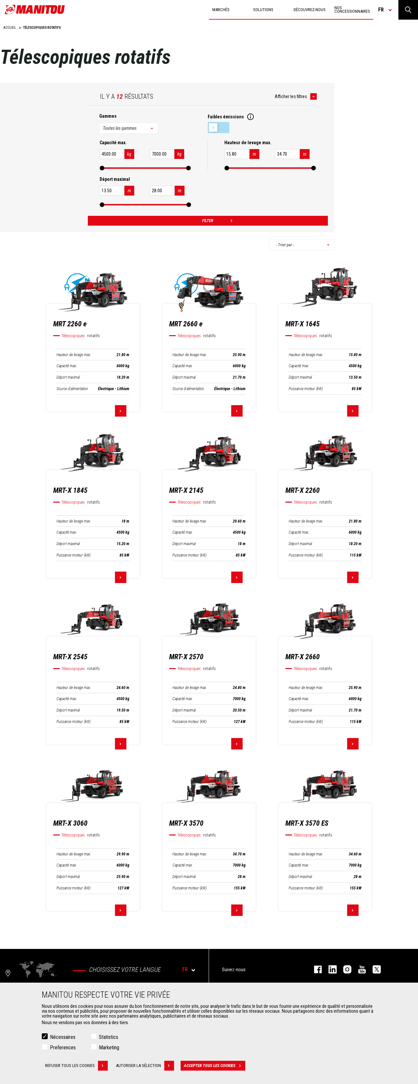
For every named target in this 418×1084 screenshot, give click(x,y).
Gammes (108, 116)
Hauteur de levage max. (73, 355)
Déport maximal (68, 377)
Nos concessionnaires (352, 9)
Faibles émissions (218, 127)
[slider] (102, 168)
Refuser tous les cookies (76, 1066)
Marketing (109, 1048)
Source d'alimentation (72, 389)
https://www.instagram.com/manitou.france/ (344, 969)
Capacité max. (66, 366)
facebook (314, 969)
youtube (358, 969)
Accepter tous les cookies (214, 1066)
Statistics (108, 1037)
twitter (373, 969)
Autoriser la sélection (145, 1066)
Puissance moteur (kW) (306, 389)
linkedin (329, 969)
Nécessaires (62, 1037)
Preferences (63, 1048)
